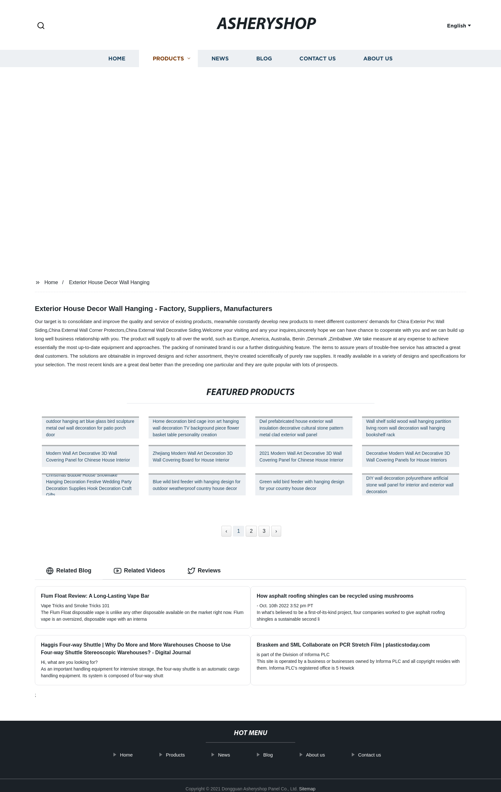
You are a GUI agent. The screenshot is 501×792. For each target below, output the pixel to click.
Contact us (317, 58)
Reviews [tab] (204, 571)
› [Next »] (276, 531)
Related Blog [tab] (68, 571)
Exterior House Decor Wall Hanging (109, 282)
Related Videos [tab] (139, 571)
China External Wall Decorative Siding (163, 330)
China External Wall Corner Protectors (86, 330)
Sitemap (307, 782)
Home (116, 58)
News (220, 58)
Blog (264, 58)
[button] (41, 26)
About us (378, 58)
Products (168, 58)
